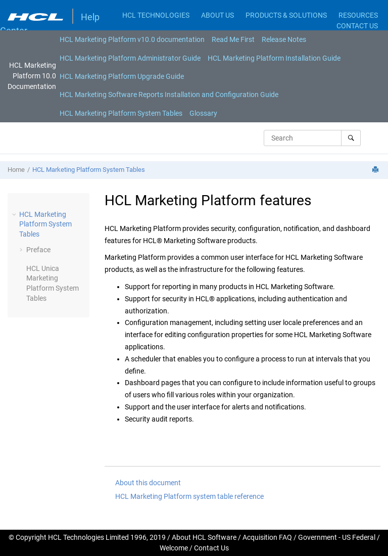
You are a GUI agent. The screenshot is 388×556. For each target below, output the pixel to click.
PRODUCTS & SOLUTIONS (286, 15)
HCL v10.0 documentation (132, 39)
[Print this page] (376, 170)
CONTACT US (357, 26)
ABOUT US (217, 15)
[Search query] (312, 138)
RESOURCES (358, 15)
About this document (148, 483)
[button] (15, 214)
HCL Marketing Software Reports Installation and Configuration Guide (169, 94)
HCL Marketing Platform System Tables (121, 113)
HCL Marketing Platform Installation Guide (274, 58)
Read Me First (233, 39)
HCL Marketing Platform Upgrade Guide (122, 76)
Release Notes (284, 39)
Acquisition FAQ (267, 537)
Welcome (174, 548)
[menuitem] (132, 39)
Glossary (203, 113)
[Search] (351, 138)
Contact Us (211, 548)
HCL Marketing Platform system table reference (189, 496)
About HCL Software (204, 537)
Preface (38, 250)
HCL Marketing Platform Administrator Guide (130, 58)
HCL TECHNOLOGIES (155, 15)
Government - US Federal (336, 537)
